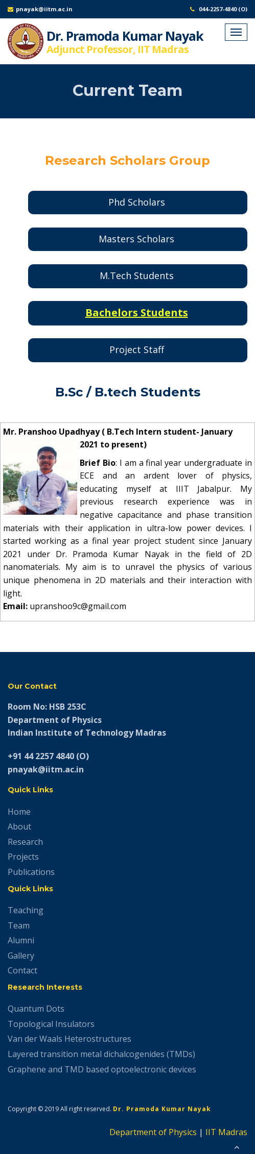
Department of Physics (153, 1132)
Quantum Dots (36, 1008)
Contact (22, 970)
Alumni (21, 940)
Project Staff (136, 349)
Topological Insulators (51, 1024)
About (19, 826)
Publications (31, 871)
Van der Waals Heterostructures (69, 1038)
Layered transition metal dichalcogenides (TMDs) (101, 1054)
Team (19, 925)
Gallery (21, 955)
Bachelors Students (136, 312)
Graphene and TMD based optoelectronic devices (102, 1069)
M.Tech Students (137, 275)
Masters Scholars (136, 239)
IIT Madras (226, 1132)
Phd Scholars (136, 202)
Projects (23, 856)
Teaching (25, 910)
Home (19, 811)
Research (25, 841)
